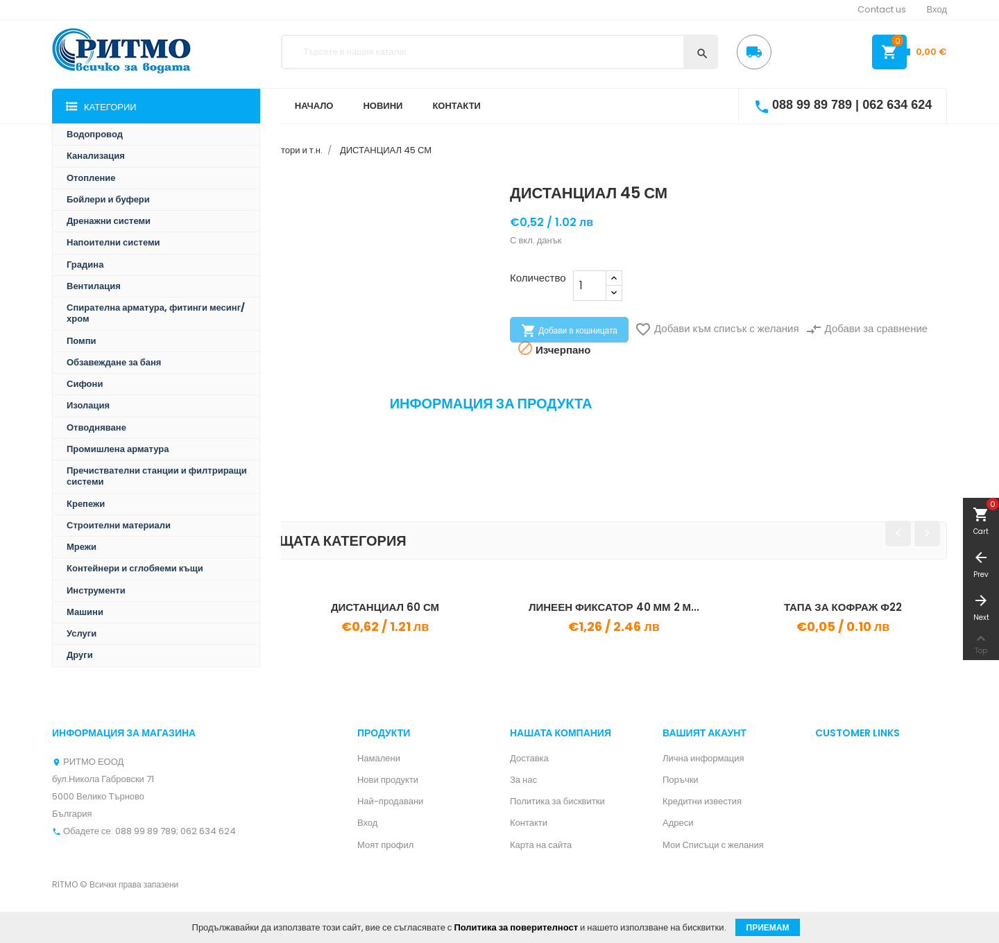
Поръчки (681, 779)
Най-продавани (390, 801)
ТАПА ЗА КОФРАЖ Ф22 (843, 607)
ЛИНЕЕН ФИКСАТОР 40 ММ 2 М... (614, 607)
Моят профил (385, 844)
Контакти (528, 822)
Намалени (378, 758)
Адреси (678, 822)
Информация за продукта (491, 403)
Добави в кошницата (569, 330)
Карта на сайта (541, 844)
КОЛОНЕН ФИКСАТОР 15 (156, 607)
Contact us (881, 9)
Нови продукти (387, 779)
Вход (367, 822)
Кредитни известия (702, 801)
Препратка (81, 437)
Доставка (529, 758)
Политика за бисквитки (557, 801)
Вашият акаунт (704, 733)
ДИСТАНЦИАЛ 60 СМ (385, 607)
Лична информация (703, 758)
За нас (523, 779)
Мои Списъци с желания (713, 844)
